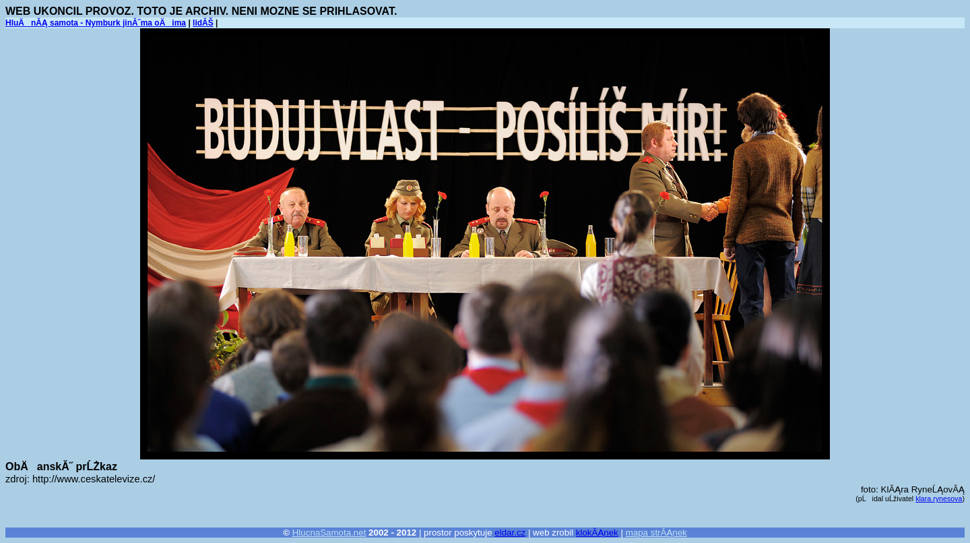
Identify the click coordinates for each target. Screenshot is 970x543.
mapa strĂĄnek (656, 533)
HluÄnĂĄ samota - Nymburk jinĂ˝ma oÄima (95, 23)
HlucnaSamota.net (329, 533)
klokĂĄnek (597, 533)
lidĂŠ (203, 23)
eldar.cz (509, 533)
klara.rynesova (938, 498)
